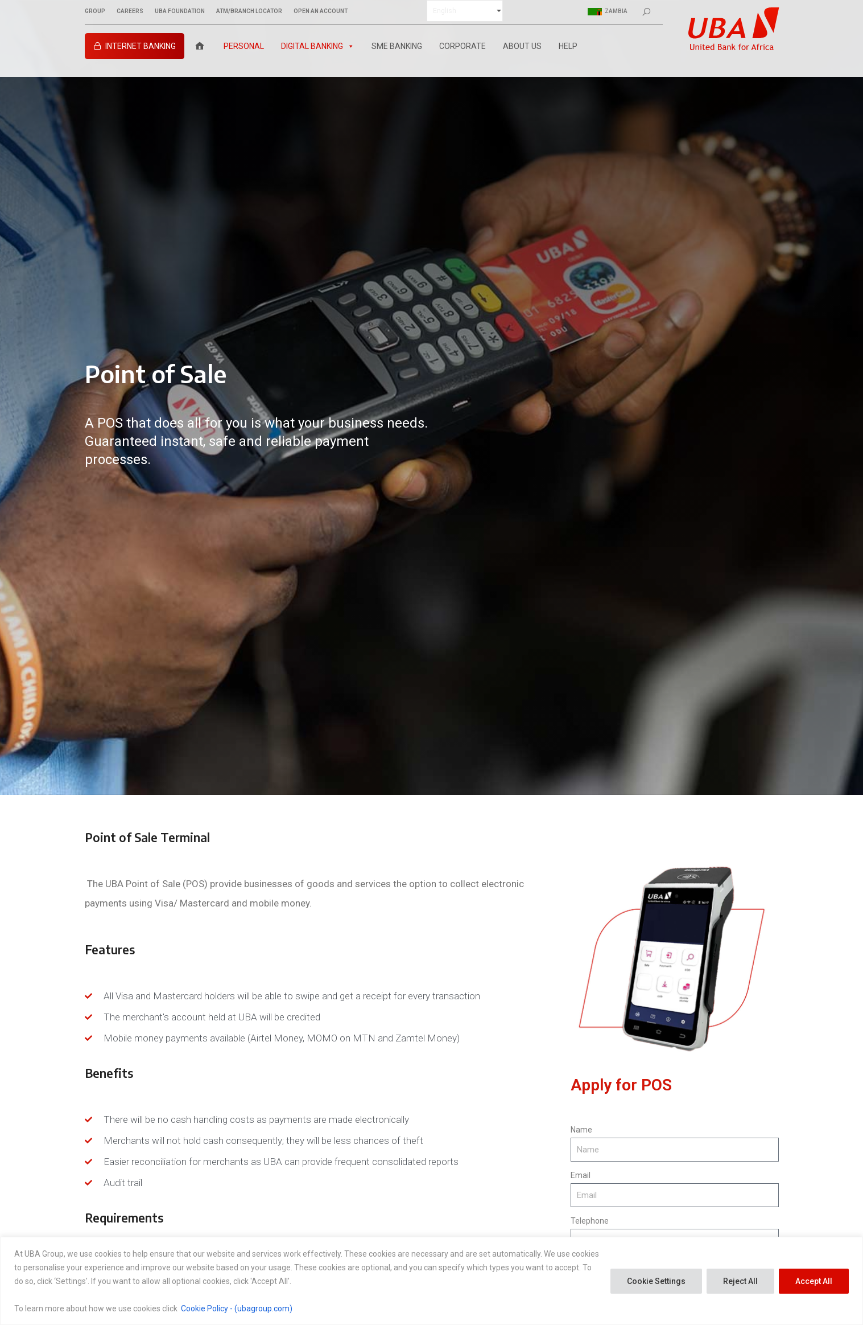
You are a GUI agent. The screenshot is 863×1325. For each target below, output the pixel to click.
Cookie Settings (656, 1281)
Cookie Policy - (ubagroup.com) (236, 1308)
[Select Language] (465, 11)
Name (581, 1129)
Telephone (590, 1220)
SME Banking (396, 46)
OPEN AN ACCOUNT (321, 11)
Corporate (462, 46)
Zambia (607, 11)
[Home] (199, 46)
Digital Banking (317, 46)
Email (581, 1175)
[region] (431, 1281)
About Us (522, 46)
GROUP (95, 11)
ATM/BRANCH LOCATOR (249, 11)
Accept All (813, 1281)
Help (568, 46)
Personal (244, 46)
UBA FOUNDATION (180, 11)
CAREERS (130, 11)
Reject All (740, 1281)
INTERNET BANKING (140, 46)
